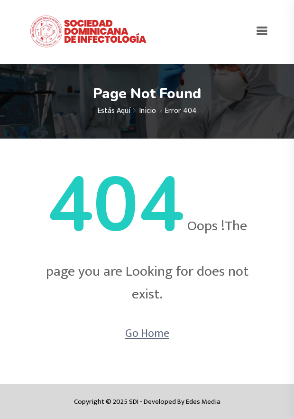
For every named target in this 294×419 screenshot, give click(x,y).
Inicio (147, 110)
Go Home (147, 334)
